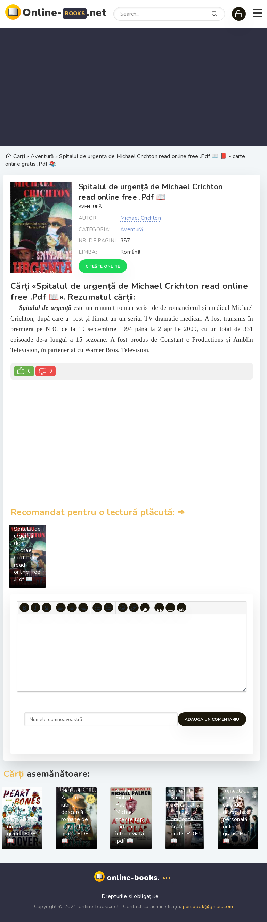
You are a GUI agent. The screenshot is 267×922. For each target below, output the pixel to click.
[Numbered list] (108, 607)
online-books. (139, 878)
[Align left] (61, 607)
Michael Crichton (140, 218)
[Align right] (83, 607)
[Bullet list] (97, 607)
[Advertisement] (133, 86)
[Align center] (72, 607)
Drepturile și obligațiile (130, 896)
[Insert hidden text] (181, 607)
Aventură (90, 206)
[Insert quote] (159, 607)
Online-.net (64, 13)
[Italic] (35, 607)
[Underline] (46, 607)
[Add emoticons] (123, 607)
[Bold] (24, 607)
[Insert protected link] (145, 607)
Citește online (103, 266)
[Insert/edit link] (134, 607)
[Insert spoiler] (170, 607)
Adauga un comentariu (51, 719)
